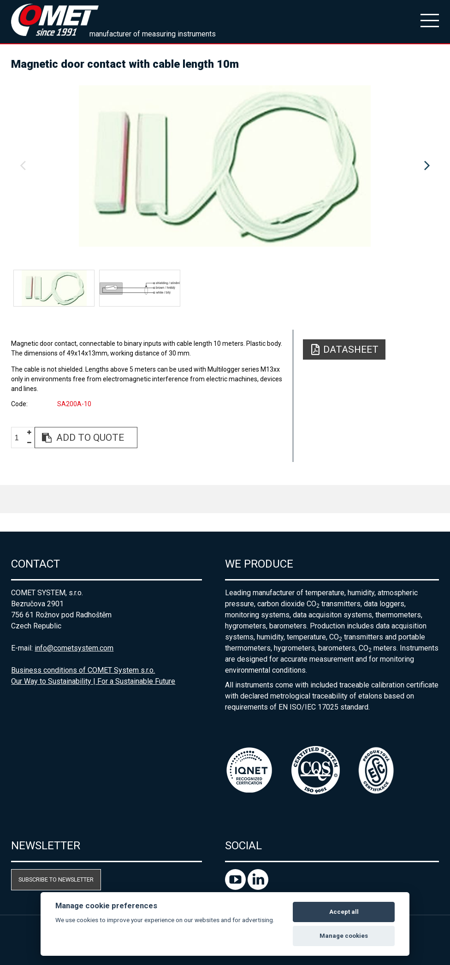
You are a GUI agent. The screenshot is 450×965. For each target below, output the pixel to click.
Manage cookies (344, 935)
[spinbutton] (20, 438)
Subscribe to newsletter (56, 879)
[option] (224, 166)
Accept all (344, 911)
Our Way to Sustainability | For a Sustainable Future (93, 681)
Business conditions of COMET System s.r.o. (83, 670)
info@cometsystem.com (74, 648)
